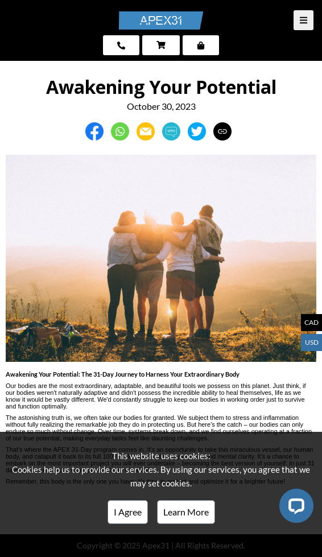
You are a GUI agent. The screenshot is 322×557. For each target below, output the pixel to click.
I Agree (128, 511)
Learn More (186, 511)
